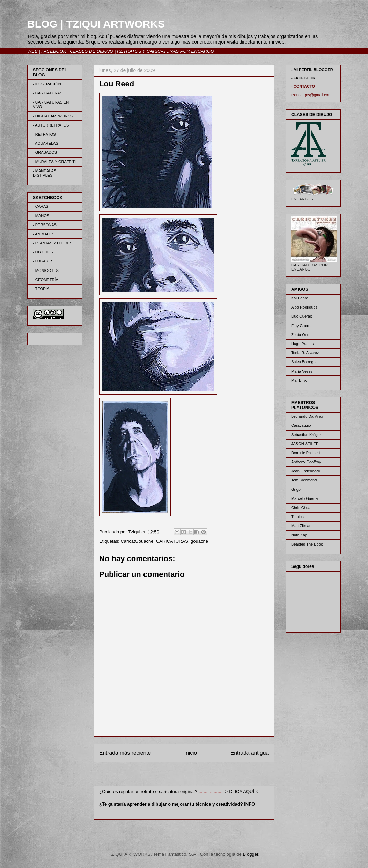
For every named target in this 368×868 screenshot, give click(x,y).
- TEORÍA (41, 289)
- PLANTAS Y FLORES (52, 243)
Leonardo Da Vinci (307, 416)
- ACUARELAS (45, 143)
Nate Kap (299, 535)
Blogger (250, 854)
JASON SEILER (305, 444)
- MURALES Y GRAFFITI (54, 162)
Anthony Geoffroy (306, 462)
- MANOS (41, 216)
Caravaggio (301, 425)
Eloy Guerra (301, 325)
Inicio (190, 753)
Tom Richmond (304, 480)
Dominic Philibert (305, 453)
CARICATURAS (172, 541)
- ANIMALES (43, 234)
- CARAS (41, 206)
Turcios (297, 517)
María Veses (301, 371)
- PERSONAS (45, 225)
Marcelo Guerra (304, 498)
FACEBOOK (53, 51)
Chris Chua (300, 507)
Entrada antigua (249, 753)
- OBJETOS (43, 252)
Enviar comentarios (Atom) (198, 775)
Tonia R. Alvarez (305, 353)
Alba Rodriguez (304, 307)
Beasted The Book (307, 544)
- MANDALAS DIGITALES (44, 173)
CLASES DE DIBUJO (91, 51)
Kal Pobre (299, 298)
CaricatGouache (136, 541)
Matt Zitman (301, 526)
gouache (199, 541)
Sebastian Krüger (306, 435)
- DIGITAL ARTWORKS (53, 116)
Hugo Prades (302, 344)
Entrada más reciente (125, 753)
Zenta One (300, 335)
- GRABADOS (45, 152)
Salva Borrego (303, 362)
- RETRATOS (44, 134)
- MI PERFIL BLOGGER (312, 70)
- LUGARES (43, 261)
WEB (32, 51)
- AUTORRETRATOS (51, 125)
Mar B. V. (299, 380)
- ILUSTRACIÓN (47, 84)
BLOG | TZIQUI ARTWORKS (96, 24)
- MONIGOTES (46, 270)
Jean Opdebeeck (305, 471)
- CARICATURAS (47, 93)
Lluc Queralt (301, 316)
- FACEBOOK (303, 78)
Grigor (296, 489)
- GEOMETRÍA (45, 279)
